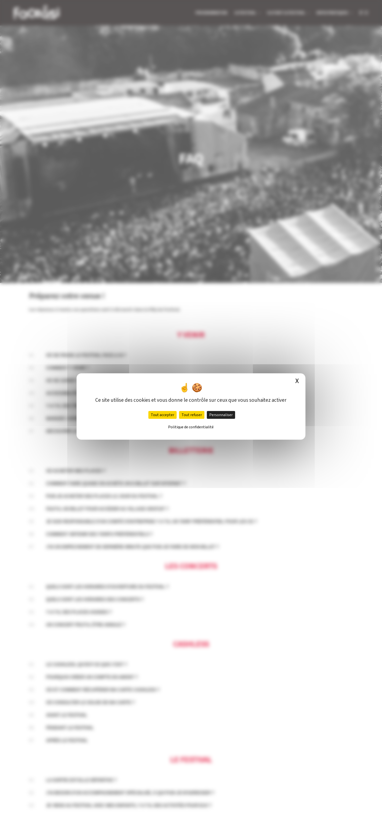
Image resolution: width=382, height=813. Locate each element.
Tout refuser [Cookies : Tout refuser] (191, 415)
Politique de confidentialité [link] (191, 427)
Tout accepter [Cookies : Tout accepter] (162, 415)
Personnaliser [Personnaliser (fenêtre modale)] (221, 415)
